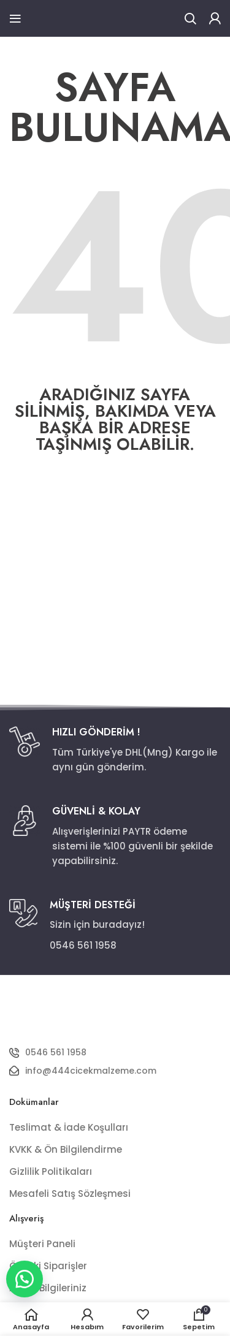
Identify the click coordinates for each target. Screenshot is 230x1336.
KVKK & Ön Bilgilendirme (65, 1149)
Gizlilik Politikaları (50, 1171)
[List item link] (115, 1052)
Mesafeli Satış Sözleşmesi (70, 1193)
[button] (24, 1279)
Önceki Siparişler (48, 1265)
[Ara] (190, 18)
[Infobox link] (115, 750)
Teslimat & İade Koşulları (68, 1127)
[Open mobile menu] (15, 18)
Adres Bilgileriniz (47, 1287)
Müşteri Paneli (42, 1243)
